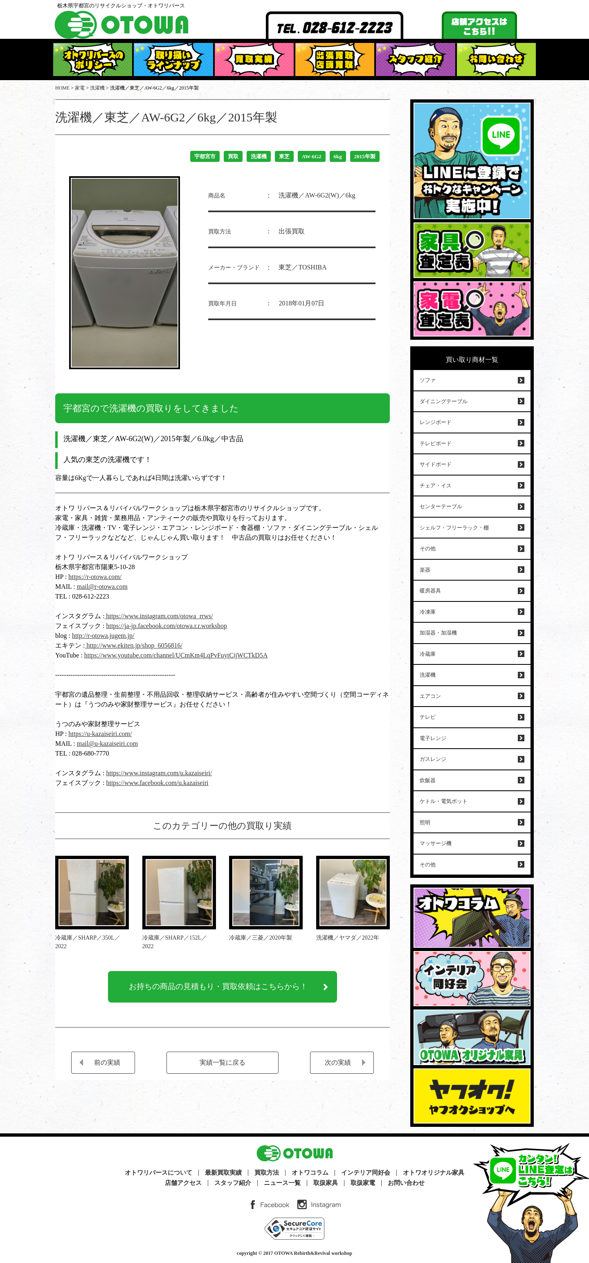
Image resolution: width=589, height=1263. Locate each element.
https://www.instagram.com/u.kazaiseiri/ (159, 772)
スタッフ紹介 (232, 1183)
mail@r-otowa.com (102, 586)
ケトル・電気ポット (444, 801)
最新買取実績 (223, 1173)
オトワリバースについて (158, 1173)
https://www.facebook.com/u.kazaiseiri (157, 782)
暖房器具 (430, 591)
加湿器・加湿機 (438, 633)
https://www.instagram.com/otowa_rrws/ (158, 615)
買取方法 (266, 1173)
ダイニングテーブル (444, 401)
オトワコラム (310, 1173)
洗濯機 (259, 156)
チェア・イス (436, 485)
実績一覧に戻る (222, 1065)
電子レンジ (433, 738)
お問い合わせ (406, 1183)
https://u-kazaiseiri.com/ (100, 733)
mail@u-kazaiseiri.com (107, 743)
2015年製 (364, 156)
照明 (425, 822)
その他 (428, 548)
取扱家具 (325, 1183)
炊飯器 (428, 780)
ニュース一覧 (282, 1183)
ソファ (428, 380)
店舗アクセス (183, 1183)
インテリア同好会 (365, 1173)
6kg (338, 156)
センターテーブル (441, 506)
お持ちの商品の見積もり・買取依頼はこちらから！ (218, 988)
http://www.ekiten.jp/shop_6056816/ (133, 645)
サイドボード (436, 464)
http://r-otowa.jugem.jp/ (103, 635)
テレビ (428, 717)
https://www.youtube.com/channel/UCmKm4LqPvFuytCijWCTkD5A (176, 655)
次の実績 (338, 1065)
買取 (233, 156)
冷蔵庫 (428, 654)
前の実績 (107, 1065)
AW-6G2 (311, 156)
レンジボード (436, 422)
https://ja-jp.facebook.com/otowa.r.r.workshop (166, 625)
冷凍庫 (428, 612)
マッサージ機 (436, 843)
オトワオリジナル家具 (433, 1173)
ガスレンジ (433, 759)
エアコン (430, 696)
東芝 (284, 156)
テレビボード (436, 443)
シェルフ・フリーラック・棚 (454, 528)
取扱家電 (363, 1183)
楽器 (425, 570)
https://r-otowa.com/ (94, 576)
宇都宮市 (205, 156)
